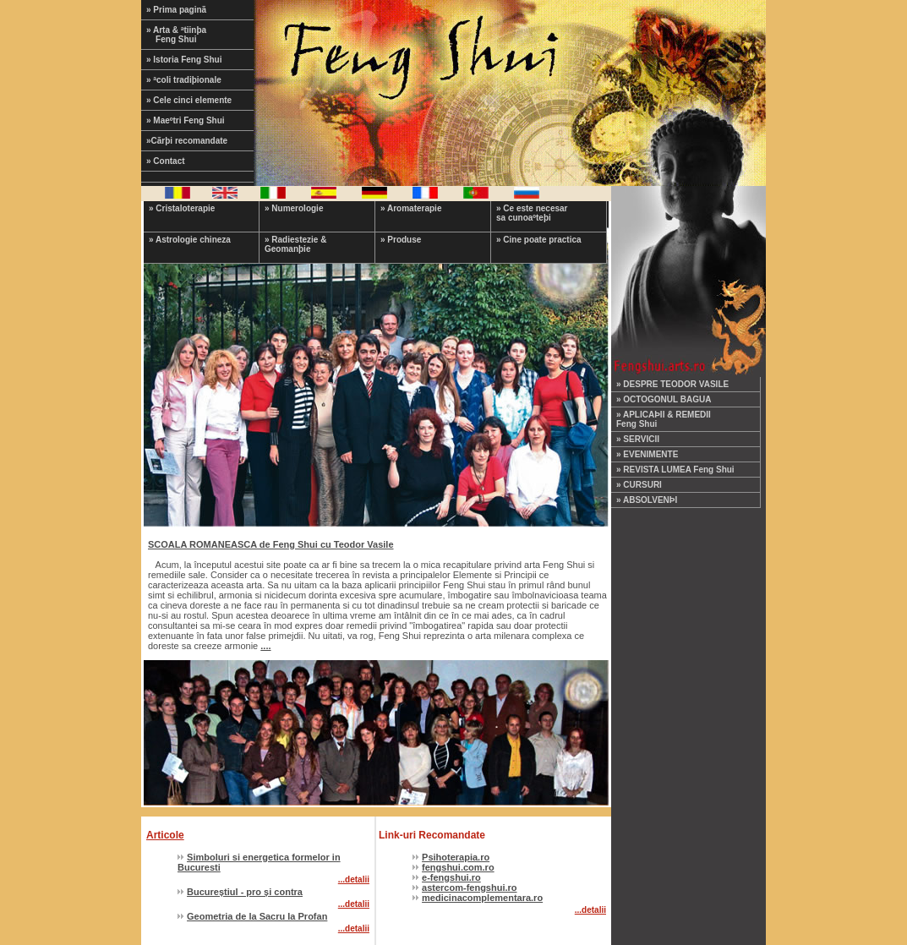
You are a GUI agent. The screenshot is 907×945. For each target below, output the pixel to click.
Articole (165, 835)
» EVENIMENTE (647, 454)
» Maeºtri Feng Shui (185, 120)
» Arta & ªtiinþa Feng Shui (186, 34)
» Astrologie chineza (190, 239)
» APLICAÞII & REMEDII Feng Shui (663, 419)
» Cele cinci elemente (189, 100)
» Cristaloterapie (182, 208)
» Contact (165, 161)
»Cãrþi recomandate (186, 140)
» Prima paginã (176, 9)
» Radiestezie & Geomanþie (295, 244)
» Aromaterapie (410, 208)
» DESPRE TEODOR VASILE (672, 384)
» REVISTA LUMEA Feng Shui (675, 469)
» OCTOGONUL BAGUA (663, 399)
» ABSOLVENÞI (646, 500)
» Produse (400, 239)
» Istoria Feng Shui (183, 59)
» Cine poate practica (539, 239)
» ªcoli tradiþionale (183, 80)
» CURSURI (639, 484)
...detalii (353, 879)
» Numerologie (294, 208)
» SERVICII (637, 439)
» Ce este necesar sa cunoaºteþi (532, 213)
